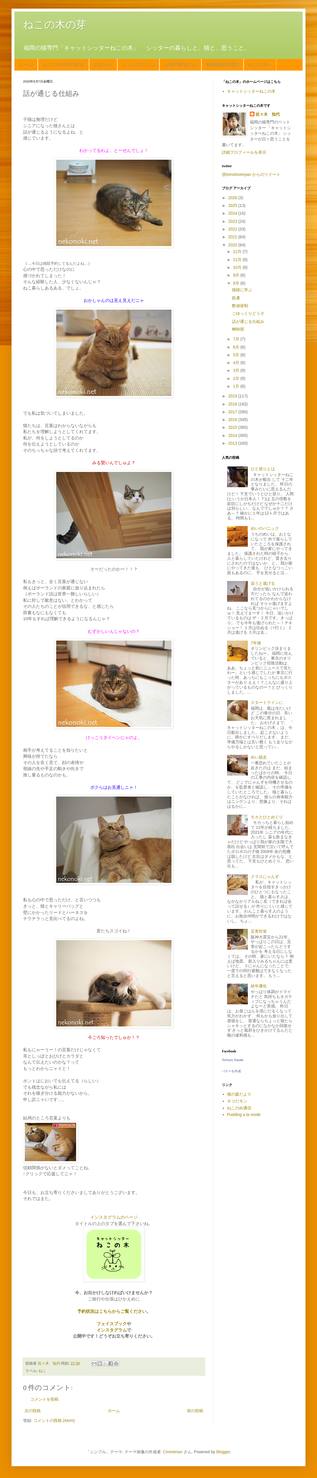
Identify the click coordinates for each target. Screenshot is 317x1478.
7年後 (256, 643)
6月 (236, 347)
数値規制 (240, 305)
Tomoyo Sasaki (233, 1060)
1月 (236, 386)
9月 (236, 275)
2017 (233, 412)
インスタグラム (138, 64)
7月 (236, 339)
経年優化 (259, 986)
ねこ (42, 1371)
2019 (233, 396)
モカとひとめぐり (267, 817)
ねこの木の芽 (54, 25)
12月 (237, 251)
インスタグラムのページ (114, 1217)
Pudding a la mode (244, 1114)
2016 (233, 419)
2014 (233, 435)
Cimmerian (173, 1452)
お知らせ (103, 64)
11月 (237, 259)
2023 (233, 221)
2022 (233, 229)
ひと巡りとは (263, 468)
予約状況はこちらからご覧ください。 (114, 1311)
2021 (233, 237)
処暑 (236, 298)
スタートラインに (267, 702)
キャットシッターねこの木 (251, 91)
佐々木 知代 (268, 114)
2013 (233, 443)
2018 (233, 404)
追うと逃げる (263, 583)
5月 (236, 355)
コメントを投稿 (44, 1399)
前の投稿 (195, 1410)
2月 (236, 378)
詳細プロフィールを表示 (244, 152)
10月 (237, 267)
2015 (233, 427)
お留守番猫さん (180, 64)
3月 (236, 370)
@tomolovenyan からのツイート (251, 174)
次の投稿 (32, 1410)
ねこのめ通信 (239, 1108)
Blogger (223, 1452)
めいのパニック (265, 528)
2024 (233, 213)
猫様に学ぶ (242, 289)
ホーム (26, 64)
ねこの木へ (259, 64)
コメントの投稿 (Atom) (54, 1420)
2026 (233, 197)
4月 (236, 362)
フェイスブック (112, 1323)
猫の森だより (239, 1094)
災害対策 (259, 931)
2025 (233, 205)
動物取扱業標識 (222, 64)
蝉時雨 (238, 329)
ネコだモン (237, 1101)
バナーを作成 (231, 1071)
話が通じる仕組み (248, 321)
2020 (233, 245)
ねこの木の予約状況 (63, 64)
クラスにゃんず (265, 876)
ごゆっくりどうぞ (248, 313)
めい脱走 (259, 757)
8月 (236, 283)
